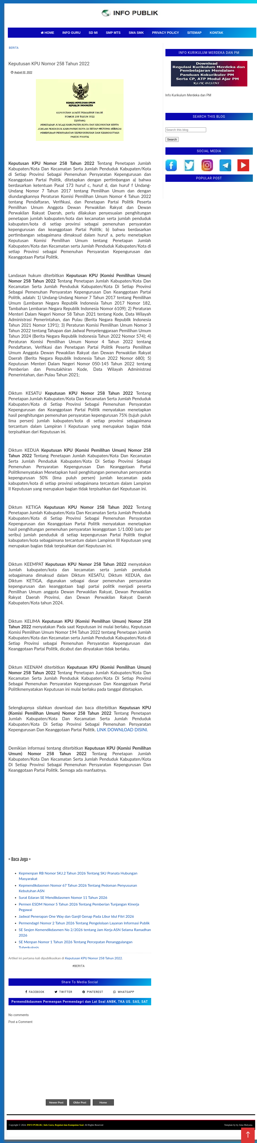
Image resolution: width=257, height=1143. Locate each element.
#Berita (78, 966)
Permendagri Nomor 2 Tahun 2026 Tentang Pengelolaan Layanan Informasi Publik (84, 923)
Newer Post (56, 1102)
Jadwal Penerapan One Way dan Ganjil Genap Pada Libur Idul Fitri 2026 (76, 916)
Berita (14, 47)
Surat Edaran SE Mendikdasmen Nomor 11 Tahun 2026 (63, 897)
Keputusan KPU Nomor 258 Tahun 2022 (93, 958)
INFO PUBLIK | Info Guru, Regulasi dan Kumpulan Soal (55, 1125)
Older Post (79, 1102)
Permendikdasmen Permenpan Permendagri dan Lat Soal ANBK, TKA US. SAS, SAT (80, 1001)
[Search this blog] (185, 129)
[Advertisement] (80, 814)
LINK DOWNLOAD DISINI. (122, 729)
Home (103, 1102)
